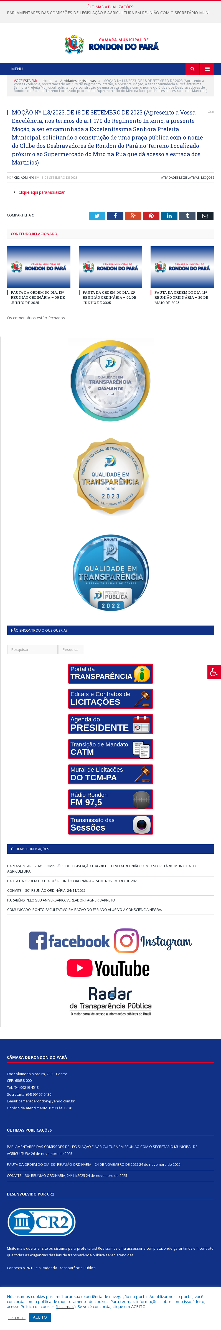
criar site (41, 1269)
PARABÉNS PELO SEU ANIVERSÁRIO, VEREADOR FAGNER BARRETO (61, 920)
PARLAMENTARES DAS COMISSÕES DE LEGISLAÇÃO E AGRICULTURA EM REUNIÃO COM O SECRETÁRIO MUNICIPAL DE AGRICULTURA (112, 12)
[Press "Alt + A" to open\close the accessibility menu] (214, 672)
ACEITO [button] (40, 1317)
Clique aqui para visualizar (42, 213)
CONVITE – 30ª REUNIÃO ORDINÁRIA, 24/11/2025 (46, 911)
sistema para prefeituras (75, 1269)
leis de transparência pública (80, 1276)
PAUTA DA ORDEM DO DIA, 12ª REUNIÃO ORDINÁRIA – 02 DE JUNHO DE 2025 (109, 318)
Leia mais (65, 1306)
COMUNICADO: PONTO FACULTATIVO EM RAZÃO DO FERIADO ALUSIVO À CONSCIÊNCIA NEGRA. (84, 930)
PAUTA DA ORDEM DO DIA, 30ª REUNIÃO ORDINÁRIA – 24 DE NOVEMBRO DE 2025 (73, 901)
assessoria (136, 1269)
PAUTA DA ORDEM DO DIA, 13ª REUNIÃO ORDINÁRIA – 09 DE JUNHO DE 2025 (38, 318)
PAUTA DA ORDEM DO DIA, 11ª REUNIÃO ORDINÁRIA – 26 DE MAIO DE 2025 (181, 318)
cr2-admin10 (24, 198)
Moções (207, 198)
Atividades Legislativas (180, 198)
